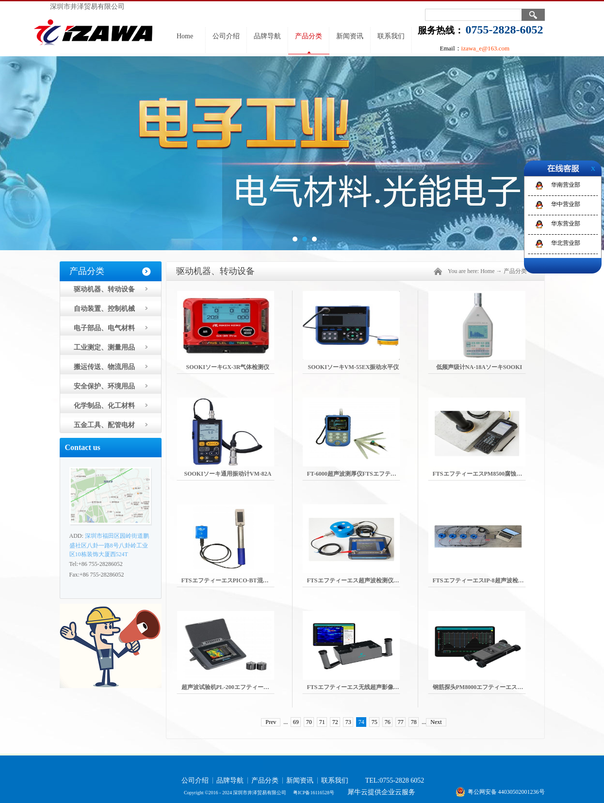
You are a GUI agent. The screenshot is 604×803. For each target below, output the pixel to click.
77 (401, 722)
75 (374, 722)
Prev (270, 722)
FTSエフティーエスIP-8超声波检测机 (481, 580)
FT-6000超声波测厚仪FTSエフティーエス (360, 473)
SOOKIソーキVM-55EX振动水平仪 (353, 367)
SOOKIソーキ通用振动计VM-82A (228, 473)
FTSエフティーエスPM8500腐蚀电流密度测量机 (495, 473)
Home (185, 36)
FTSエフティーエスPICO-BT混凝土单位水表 (239, 580)
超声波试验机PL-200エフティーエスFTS (233, 687)
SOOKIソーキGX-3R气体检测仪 (227, 367)
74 (361, 722)
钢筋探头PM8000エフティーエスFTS (480, 687)
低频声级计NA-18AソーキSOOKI (479, 367)
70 (309, 722)
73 (348, 722)
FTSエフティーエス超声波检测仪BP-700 (359, 580)
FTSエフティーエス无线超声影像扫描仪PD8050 (368, 687)
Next (435, 722)
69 (296, 722)
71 (322, 722)
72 (335, 722)
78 (414, 722)
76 (388, 722)
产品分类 (515, 271)
